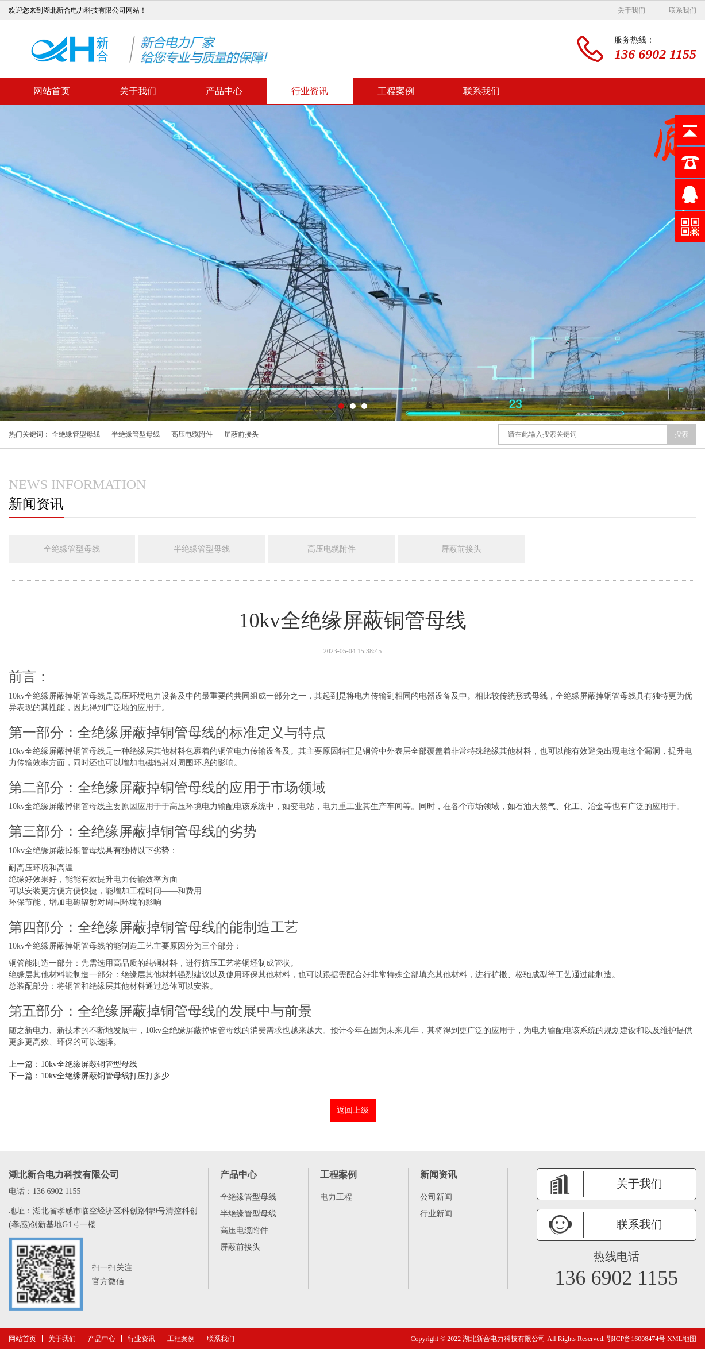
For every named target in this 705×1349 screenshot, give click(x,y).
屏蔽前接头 (241, 434)
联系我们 (682, 10)
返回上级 (353, 1110)
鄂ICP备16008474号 (636, 1339)
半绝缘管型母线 (135, 434)
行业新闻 (436, 1213)
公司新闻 (436, 1197)
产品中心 (224, 91)
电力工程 (336, 1197)
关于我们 (631, 10)
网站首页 (51, 91)
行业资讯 (309, 91)
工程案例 (395, 91)
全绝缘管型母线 (76, 434)
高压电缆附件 (192, 434)
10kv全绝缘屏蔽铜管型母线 (89, 1064)
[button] (341, 406)
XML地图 (681, 1339)
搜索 (681, 434)
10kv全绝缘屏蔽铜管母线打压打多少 (105, 1076)
